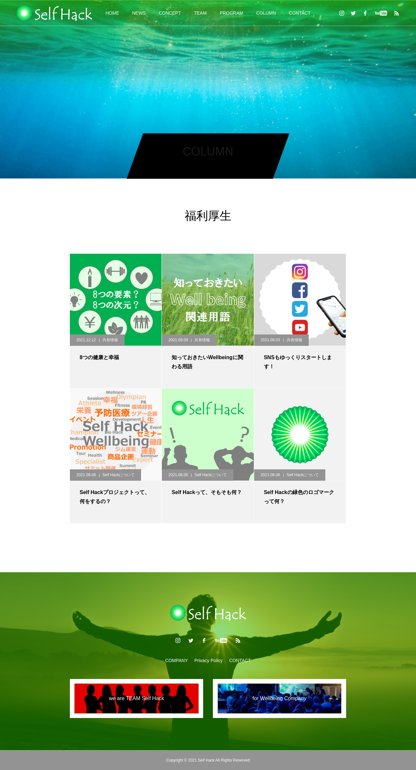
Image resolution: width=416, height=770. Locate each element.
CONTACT (300, 13)
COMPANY (176, 660)
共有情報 (110, 340)
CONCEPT (170, 13)
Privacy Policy (208, 660)
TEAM (200, 13)
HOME (112, 13)
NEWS (139, 13)
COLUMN (266, 13)
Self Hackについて (118, 475)
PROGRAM (231, 13)
